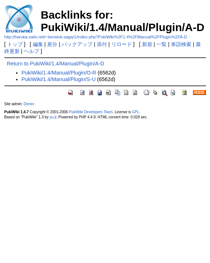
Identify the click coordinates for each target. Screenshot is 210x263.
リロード (121, 44)
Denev (29, 104)
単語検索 (181, 44)
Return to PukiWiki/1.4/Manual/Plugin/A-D (55, 63)
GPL (136, 112)
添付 (102, 44)
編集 (38, 44)
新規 (147, 44)
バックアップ (77, 44)
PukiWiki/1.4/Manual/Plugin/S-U (59, 79)
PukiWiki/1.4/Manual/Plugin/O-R (59, 73)
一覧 (161, 44)
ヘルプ (31, 51)
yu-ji (53, 117)
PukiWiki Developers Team (91, 112)
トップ (15, 44)
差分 (52, 44)
